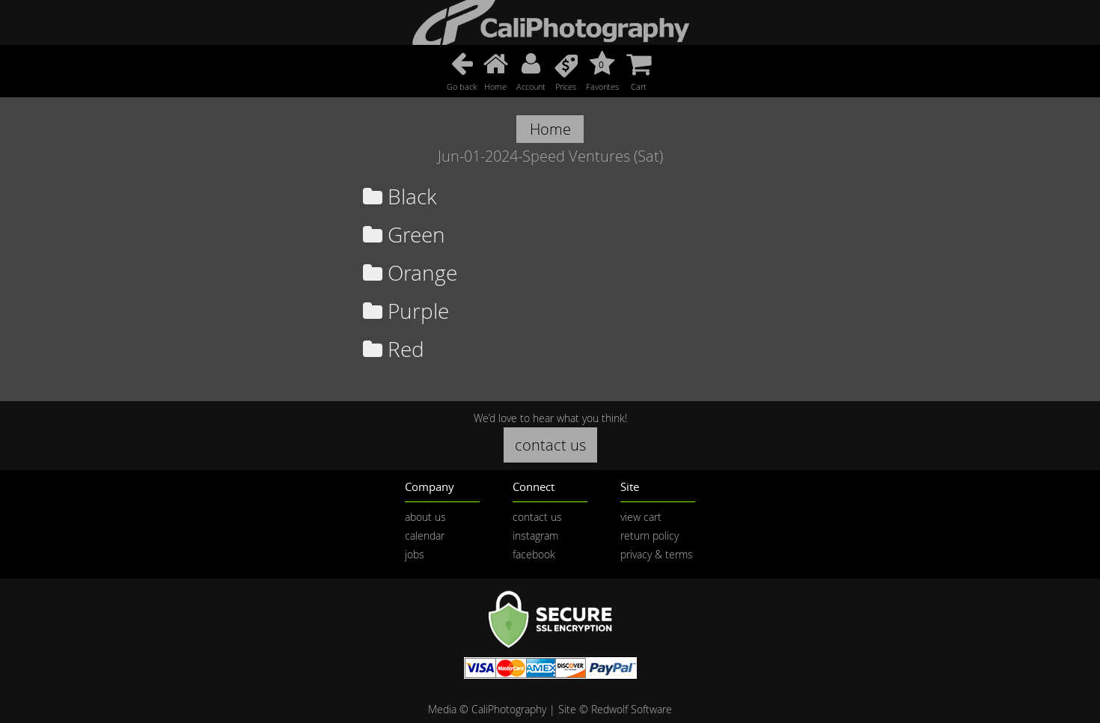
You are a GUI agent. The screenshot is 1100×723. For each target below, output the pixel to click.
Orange (410, 273)
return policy (649, 535)
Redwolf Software (631, 709)
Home (550, 129)
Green (404, 234)
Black (400, 196)
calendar (424, 535)
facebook (534, 554)
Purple (406, 311)
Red (393, 349)
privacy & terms (656, 554)
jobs (414, 554)
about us (425, 517)
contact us (550, 445)
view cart (640, 517)
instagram (535, 535)
